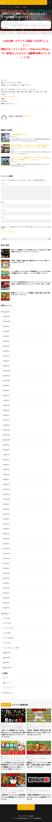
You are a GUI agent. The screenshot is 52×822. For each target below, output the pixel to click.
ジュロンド (6, 628)
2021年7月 (6, 573)
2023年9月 (6, 445)
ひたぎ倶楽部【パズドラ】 (19, 134)
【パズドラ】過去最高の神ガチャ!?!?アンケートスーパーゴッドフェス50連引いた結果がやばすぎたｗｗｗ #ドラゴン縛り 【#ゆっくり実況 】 (31, 284)
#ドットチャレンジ (8, 758)
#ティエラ (30, 758)
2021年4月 (6, 588)
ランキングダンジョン (9, 648)
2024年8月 (6, 390)
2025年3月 (6, 356)
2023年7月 (6, 455)
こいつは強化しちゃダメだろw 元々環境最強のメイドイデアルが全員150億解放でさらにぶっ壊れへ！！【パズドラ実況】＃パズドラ (13, 766)
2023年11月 (6, 435)
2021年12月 (6, 548)
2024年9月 (6, 385)
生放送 (5, 657)
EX (34, 760)
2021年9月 (6, 563)
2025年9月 (6, 326)
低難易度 (13, 25)
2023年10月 (6, 440)
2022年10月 (6, 499)
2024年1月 (6, 425)
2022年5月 (6, 524)
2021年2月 (6, 598)
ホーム (2, 7)
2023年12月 (6, 430)
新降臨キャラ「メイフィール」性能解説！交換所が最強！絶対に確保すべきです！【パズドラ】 (39, 765)
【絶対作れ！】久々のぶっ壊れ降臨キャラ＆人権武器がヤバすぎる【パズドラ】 (13, 797)
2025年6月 (6, 341)
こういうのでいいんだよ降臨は (15, 790)
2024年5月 (6, 405)
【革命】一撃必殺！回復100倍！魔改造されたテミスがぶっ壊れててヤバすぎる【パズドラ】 (39, 732)
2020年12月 (6, 608)
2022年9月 (6, 504)
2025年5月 (6, 346)
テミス (40, 726)
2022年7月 (6, 514)
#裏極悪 (31, 760)
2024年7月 (6, 395)
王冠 (39, 25)
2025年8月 (6, 331)
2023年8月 (6, 450)
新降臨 (14, 792)
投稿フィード (7, 683)
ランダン (7, 25)
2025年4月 (6, 351)
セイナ (5, 633)
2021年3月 (6, 593)
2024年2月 (6, 420)
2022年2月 (6, 538)
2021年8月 (6, 568)
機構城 (35, 25)
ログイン (5, 678)
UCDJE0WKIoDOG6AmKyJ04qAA (17, 24)
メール (3, 210)
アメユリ (22, 760)
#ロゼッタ (37, 758)
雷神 (4, 662)
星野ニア (22, 25)
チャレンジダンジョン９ (33, 24)
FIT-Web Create (22, 818)
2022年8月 (6, 509)
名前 (2, 202)
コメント (3, 183)
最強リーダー (28, 25)
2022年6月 (6, 519)
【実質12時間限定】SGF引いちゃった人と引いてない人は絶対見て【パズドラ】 (39, 797)
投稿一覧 (26, 116)
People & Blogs (7, 726)
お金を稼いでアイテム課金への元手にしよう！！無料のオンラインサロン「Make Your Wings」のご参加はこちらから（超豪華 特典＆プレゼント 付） (26, 49)
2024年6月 (6, 400)
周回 (17, 25)
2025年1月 (6, 366)
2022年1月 (6, 543)
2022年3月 (6, 534)
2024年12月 (6, 371)
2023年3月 (6, 474)
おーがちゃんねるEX (17, 726)
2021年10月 (6, 558)
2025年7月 (6, 336)
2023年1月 (6, 484)
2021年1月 (6, 603)
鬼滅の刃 (17, 7)
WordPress (37, 818)
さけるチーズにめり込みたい (40, 790)
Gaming (6, 24)
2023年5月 (6, 464)
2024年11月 (6, 376)
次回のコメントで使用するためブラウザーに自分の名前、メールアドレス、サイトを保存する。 (25, 227)
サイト (3, 217)
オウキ (5, 618)
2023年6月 (6, 459)
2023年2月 (6, 479)
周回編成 (19, 727)
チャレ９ (42, 24)
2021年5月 (6, 583)
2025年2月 (6, 361)
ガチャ (5, 623)
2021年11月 (6, 553)
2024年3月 (6, 415)
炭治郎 (24, 7)
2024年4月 (6, 410)
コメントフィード (8, 688)
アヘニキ (35, 726)
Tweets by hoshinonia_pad (9, 96)
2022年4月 (6, 529)
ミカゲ (5, 643)
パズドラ (10, 7)
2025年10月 (6, 321)
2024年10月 (6, 380)
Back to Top (26, 808)
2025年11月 (6, 316)
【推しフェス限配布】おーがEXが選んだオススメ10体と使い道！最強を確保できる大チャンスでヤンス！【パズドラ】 (13, 733)
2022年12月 (6, 489)
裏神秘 (6, 27)
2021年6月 (6, 578)
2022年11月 (6, 494)
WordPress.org (7, 692)
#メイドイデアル (9, 760)
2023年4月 (6, 469)
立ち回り (43, 25)
